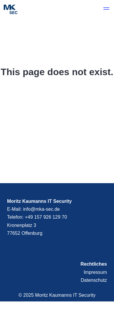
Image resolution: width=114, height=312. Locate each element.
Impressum (95, 272)
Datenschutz (94, 280)
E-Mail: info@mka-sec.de (33, 209)
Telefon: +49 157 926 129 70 (37, 217)
